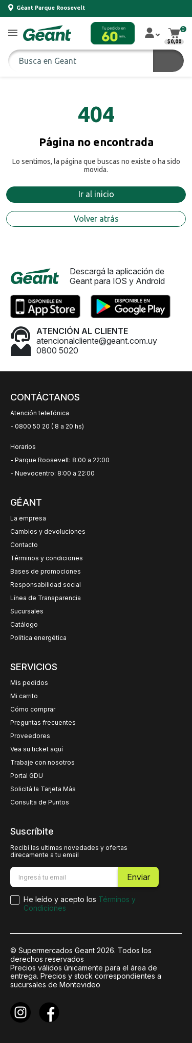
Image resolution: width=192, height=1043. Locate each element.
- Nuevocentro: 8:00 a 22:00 (52, 473)
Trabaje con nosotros (42, 763)
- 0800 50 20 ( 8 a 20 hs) (47, 426)
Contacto (24, 545)
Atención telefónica (39, 413)
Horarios (23, 447)
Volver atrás (96, 218)
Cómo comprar (32, 709)
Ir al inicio (96, 194)
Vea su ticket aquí (36, 749)
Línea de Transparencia (45, 598)
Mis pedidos (29, 683)
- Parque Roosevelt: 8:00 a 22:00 (60, 460)
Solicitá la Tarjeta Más (43, 789)
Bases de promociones (45, 571)
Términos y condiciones (46, 558)
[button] (12, 33)
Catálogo (24, 625)
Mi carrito (24, 696)
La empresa (28, 518)
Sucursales (27, 611)
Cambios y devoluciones (48, 532)
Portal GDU (26, 776)
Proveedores (30, 736)
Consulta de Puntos (39, 802)
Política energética (38, 638)
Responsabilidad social (45, 585)
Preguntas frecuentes (43, 723)
